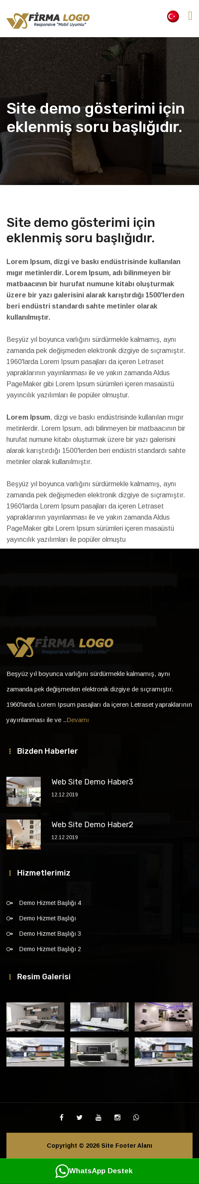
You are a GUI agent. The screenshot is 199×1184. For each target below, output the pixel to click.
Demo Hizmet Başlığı (47, 918)
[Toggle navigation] (190, 15)
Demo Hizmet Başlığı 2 (50, 949)
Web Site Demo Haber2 (92, 824)
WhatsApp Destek (94, 1171)
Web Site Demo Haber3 (92, 782)
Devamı (77, 719)
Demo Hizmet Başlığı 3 (50, 933)
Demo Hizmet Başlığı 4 (50, 902)
